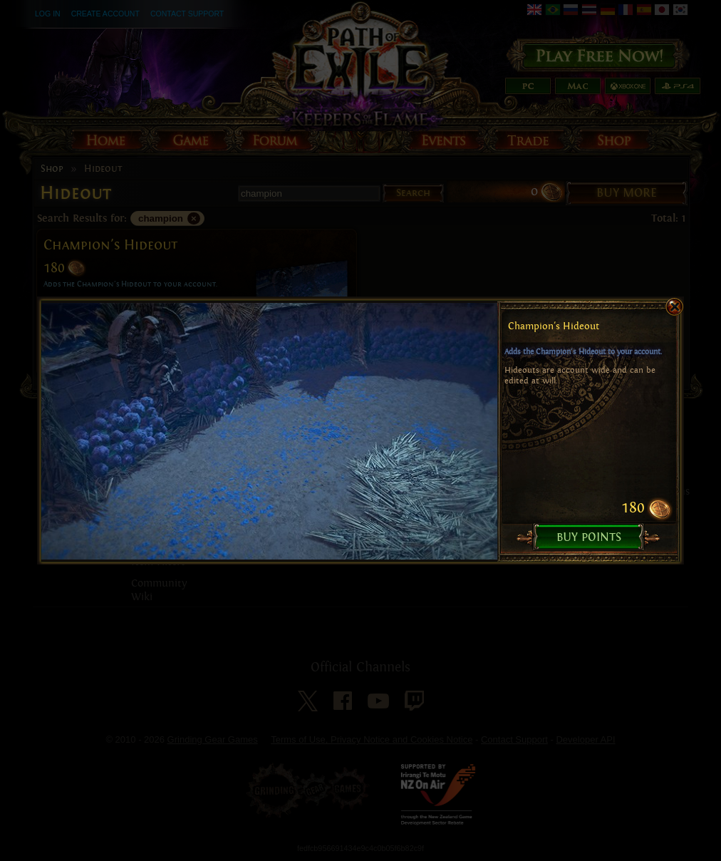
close (661, 289)
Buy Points (589, 518)
